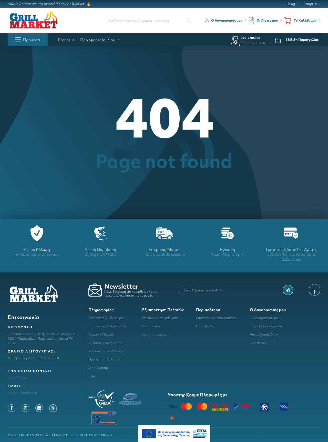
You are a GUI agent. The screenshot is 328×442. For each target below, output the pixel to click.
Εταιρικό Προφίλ (101, 334)
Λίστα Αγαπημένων (264, 334)
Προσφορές (205, 326)
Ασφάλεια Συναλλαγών (105, 351)
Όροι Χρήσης (98, 368)
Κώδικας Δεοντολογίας (105, 343)
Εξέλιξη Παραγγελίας (302, 40)
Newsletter (258, 343)
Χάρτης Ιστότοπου (155, 334)
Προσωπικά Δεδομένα (104, 359)
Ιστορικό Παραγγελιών (266, 326)
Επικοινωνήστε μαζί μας (160, 318)
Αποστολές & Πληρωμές (106, 318)
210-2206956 (250, 38)
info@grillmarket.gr (22, 392)
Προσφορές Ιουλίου (99, 40)
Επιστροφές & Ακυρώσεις (107, 326)
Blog (291, 4)
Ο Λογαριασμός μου (265, 318)
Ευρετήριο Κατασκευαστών (216, 318)
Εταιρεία (310, 4)
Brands (66, 40)
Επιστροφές (151, 326)
